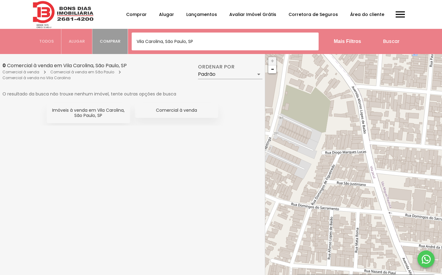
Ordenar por (216, 66)
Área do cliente (367, 14)
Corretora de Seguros (313, 14)
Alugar (166, 14)
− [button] (272, 69)
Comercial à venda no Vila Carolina (36, 77)
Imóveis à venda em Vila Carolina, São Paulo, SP (88, 112)
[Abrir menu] (400, 14)
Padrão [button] (206, 74)
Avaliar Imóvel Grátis (252, 14)
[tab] (46, 41)
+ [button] (272, 61)
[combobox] (225, 41)
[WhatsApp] (426, 259)
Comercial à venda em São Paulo (82, 72)
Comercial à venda (20, 72)
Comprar (136, 14)
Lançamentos (201, 14)
